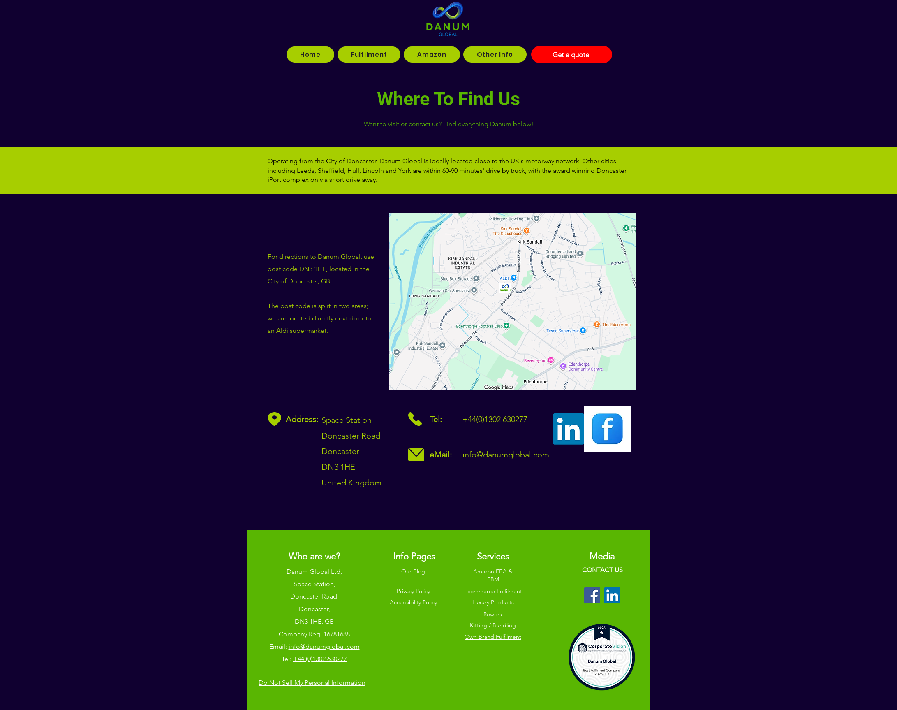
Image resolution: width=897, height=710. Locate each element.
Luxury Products (493, 602)
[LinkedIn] (612, 595)
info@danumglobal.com (505, 454)
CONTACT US (602, 570)
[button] (369, 54)
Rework (492, 614)
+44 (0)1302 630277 (320, 659)
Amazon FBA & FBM (493, 575)
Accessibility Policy (413, 602)
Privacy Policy (413, 591)
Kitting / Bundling (493, 625)
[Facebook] (592, 595)
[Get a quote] (571, 54)
